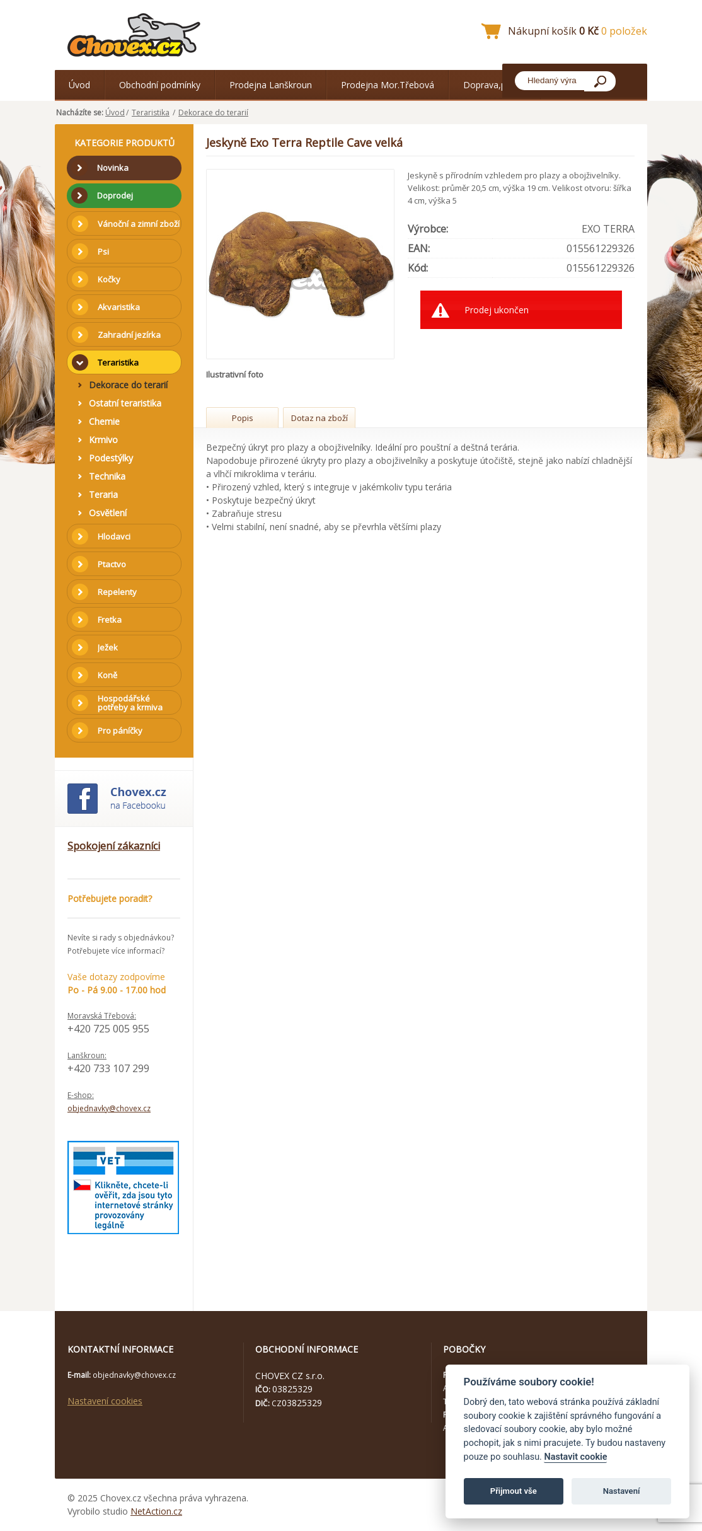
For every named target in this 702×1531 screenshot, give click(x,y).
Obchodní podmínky (159, 85)
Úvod (79, 85)
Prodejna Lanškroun (270, 85)
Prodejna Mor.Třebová (387, 85)
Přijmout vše (513, 1491)
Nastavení (621, 1491)
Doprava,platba (494, 85)
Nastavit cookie (575, 1457)
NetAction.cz (156, 1511)
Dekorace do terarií (213, 112)
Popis (242, 418)
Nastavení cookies (104, 1401)
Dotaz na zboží (319, 418)
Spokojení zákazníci (113, 846)
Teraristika (151, 112)
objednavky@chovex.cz (109, 1108)
